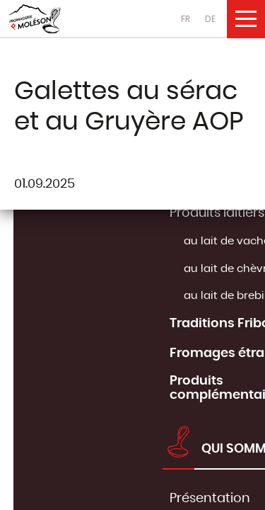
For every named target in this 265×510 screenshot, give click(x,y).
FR (185, 19)
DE (210, 19)
